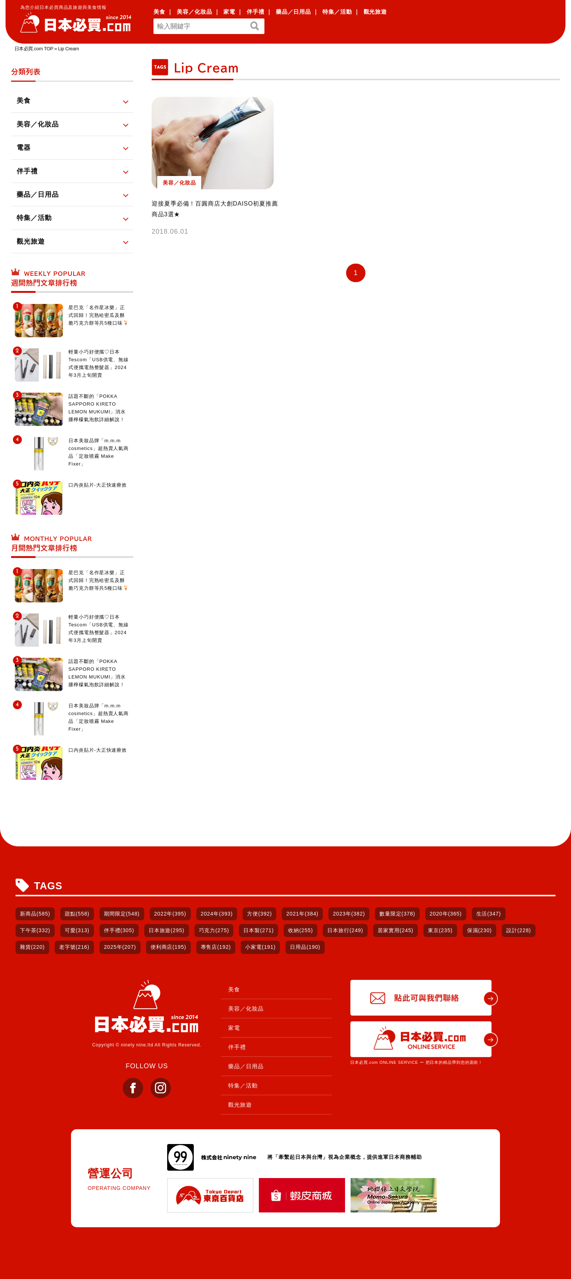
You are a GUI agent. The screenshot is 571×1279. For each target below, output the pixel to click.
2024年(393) (217, 914)
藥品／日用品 (293, 12)
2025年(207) (120, 947)
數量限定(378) (397, 914)
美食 (159, 12)
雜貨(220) (32, 947)
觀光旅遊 (375, 12)
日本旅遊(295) (167, 930)
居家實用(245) (395, 930)
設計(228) (518, 930)
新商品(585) (35, 914)
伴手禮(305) (119, 930)
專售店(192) (216, 947)
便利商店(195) (168, 947)
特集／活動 (337, 12)
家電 (229, 12)
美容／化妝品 (194, 12)
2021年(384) (302, 914)
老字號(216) (74, 947)
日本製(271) (258, 930)
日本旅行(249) (345, 930)
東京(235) (440, 930)
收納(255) (300, 930)
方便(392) (259, 914)
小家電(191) (260, 947)
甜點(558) (77, 914)
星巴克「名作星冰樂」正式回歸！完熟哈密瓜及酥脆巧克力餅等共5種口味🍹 (98, 315)
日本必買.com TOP (33, 48)
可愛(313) (77, 930)
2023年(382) (349, 914)
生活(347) (488, 914)
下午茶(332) (35, 930)
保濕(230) (479, 930)
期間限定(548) (122, 914)
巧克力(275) (214, 930)
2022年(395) (170, 914)
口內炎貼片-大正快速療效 (97, 485)
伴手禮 (255, 12)
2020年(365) (446, 914)
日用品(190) (305, 947)
